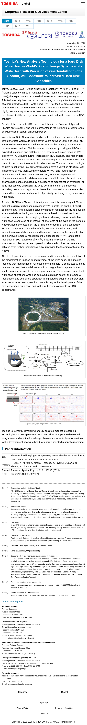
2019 (17, 21)
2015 (60, 21)
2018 (28, 21)
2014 (70, 21)
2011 (28, 26)
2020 (6, 21)
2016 (49, 21)
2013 (6, 26)
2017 (38, 21)
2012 (17, 26)
